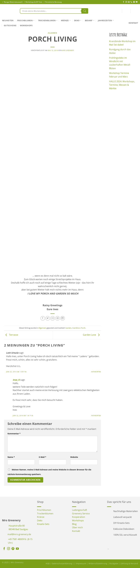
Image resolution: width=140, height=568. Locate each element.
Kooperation (78, 516)
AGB (47, 563)
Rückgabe (113, 563)
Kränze (66, 20)
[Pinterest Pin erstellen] (57, 318)
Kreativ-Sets (43, 524)
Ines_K (16, 379)
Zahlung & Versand (129, 563)
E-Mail (42, 457)
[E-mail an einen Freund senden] (52, 318)
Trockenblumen (47, 20)
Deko (77, 20)
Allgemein (52, 33)
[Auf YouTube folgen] (136, 2)
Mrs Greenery (68, 50)
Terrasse (11, 334)
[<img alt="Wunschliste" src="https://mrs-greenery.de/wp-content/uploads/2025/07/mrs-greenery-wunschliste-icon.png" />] (119, 11)
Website (74, 457)
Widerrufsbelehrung (97, 563)
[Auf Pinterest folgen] (134, 2)
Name (11, 457)
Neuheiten (8, 20)
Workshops (26, 25)
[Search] (84, 11)
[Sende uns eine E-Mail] (129, 2)
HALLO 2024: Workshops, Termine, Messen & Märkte (122, 85)
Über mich (77, 527)
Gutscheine (10, 25)
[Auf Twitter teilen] (47, 318)
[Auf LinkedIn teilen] (62, 318)
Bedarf (89, 20)
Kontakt (133, 23)
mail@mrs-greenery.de (19, 534)
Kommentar (14, 433)
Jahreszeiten (106, 20)
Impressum (81, 563)
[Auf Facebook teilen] (42, 318)
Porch (83, 328)
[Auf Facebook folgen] (123, 2)
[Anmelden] (126, 11)
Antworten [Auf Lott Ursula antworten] (96, 372)
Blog (74, 524)
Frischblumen (25, 20)
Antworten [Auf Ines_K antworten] (96, 415)
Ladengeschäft (79, 509)
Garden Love (92, 334)
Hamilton (76, 328)
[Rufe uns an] (131, 2)
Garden (68, 328)
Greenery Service (81, 513)
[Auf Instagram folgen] (126, 2)
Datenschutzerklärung (62, 563)
